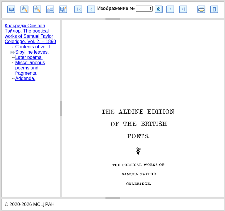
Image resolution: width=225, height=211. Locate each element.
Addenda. (25, 78)
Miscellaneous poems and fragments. (30, 68)
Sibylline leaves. (32, 52)
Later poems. (28, 57)
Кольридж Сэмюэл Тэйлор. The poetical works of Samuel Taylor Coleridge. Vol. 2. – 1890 (30, 33)
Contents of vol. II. (34, 46)
